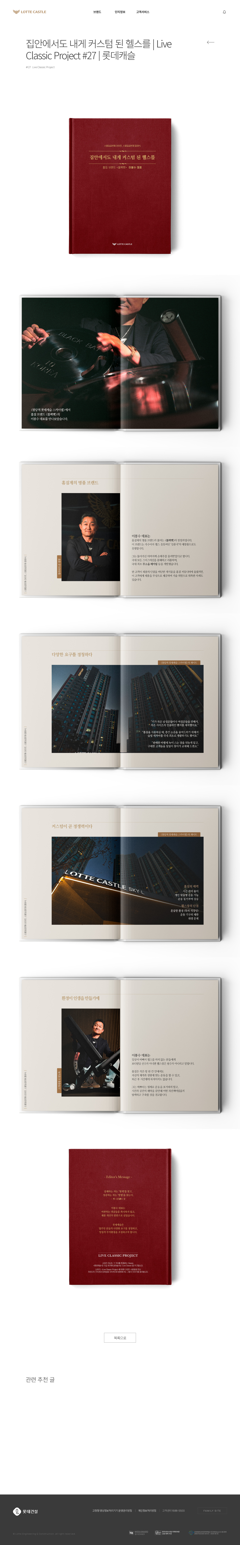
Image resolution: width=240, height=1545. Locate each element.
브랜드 (97, 12)
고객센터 (173, 1510)
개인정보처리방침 (147, 1510)
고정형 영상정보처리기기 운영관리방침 (112, 1510)
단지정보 (120, 12)
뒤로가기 (210, 42)
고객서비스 (142, 12)
